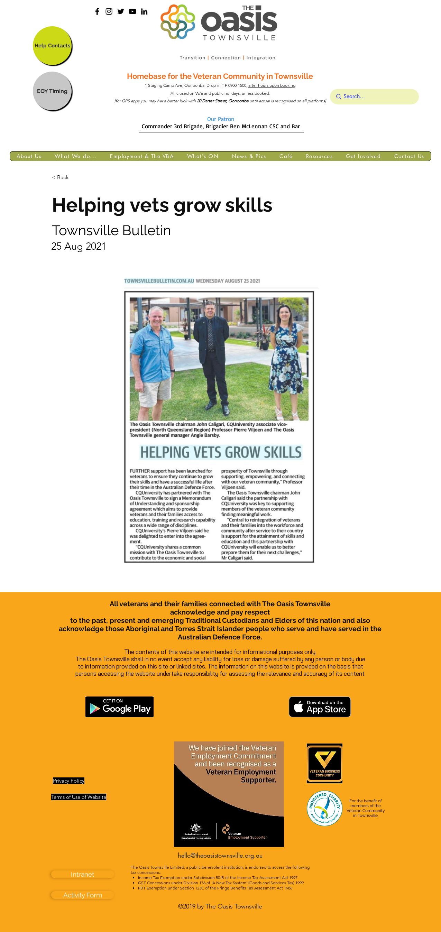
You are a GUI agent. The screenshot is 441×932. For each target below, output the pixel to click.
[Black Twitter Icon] (120, 11)
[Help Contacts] (52, 45)
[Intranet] (82, 874)
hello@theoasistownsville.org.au (220, 855)
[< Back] (75, 178)
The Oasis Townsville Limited (157, 867)
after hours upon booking (271, 85)
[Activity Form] (82, 895)
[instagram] (108, 11)
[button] (29, 156)
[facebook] (97, 11)
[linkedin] (144, 11)
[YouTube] (132, 11)
